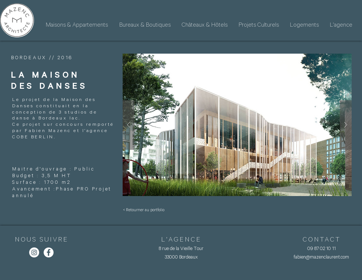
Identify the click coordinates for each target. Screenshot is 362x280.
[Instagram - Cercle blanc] (34, 252)
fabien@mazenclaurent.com (321, 257)
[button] (237, 125)
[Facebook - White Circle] (49, 252)
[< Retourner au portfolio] (144, 210)
